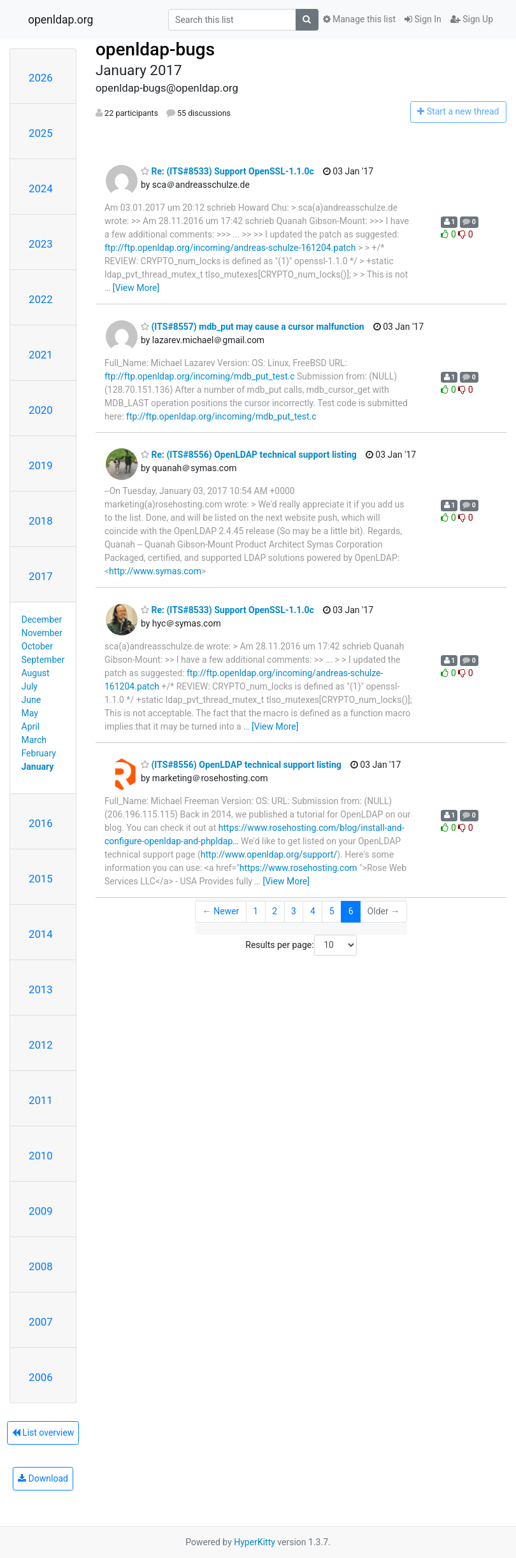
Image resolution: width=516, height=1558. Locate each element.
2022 (41, 299)
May (30, 713)
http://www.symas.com (155, 571)
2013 (41, 989)
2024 (41, 188)
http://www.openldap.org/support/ (269, 854)
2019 (41, 465)
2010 (41, 1155)
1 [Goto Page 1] (255, 911)
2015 (41, 878)
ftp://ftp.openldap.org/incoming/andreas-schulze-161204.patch (229, 248)
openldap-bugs (155, 49)
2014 (41, 934)
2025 (41, 133)
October (37, 646)
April (31, 726)
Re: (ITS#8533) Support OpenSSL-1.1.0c (227, 171)
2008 (41, 1266)
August (36, 673)
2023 (41, 243)
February (39, 753)
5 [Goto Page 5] (331, 911)
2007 (41, 1321)
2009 (41, 1211)
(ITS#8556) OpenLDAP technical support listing (241, 765)
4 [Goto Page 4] (312, 911)
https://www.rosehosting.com (298, 868)
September (43, 660)
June (31, 700)
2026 (41, 77)
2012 (41, 1044)
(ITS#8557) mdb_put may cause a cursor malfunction (252, 327)
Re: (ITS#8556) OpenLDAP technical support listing (249, 455)
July (30, 686)
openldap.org (60, 19)
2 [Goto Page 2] (274, 911)
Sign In (423, 19)
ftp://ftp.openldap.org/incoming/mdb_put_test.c (199, 376)
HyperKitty (254, 1542)
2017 (41, 576)
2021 (41, 354)
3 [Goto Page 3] (293, 911)
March (34, 740)
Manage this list (359, 19)
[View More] (136, 288)
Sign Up (471, 19)
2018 (41, 520)
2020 (41, 410)
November (42, 633)
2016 (41, 823)
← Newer (221, 911)
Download (43, 1478)
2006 (41, 1377)
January (38, 766)
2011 (41, 1100)
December (42, 619)
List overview (43, 1432)
